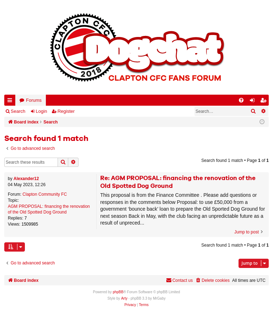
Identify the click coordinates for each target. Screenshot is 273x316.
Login (41, 111)
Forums (34, 100)
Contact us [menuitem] (179, 280)
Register (66, 111)
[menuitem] (241, 100)
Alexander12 (26, 178)
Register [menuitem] (265, 102)
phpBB (118, 292)
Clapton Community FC (44, 194)
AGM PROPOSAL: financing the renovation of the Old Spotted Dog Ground (49, 209)
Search (18, 111)
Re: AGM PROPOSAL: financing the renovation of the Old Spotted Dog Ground (178, 182)
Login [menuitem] (254, 102)
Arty (124, 298)
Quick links (11, 102)
